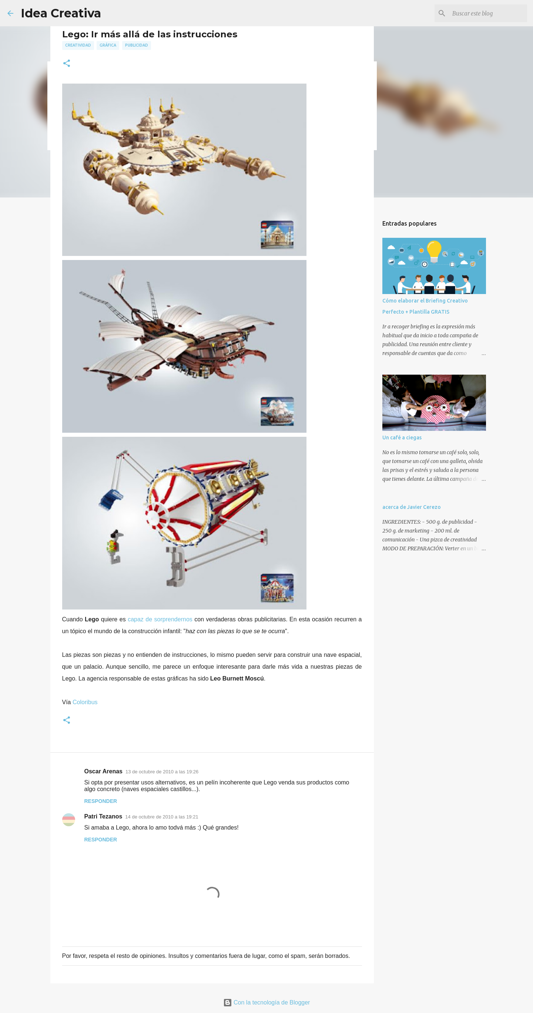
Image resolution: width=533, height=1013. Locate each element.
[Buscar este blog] (488, 13)
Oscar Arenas (103, 771)
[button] (66, 64)
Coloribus (85, 702)
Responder (100, 801)
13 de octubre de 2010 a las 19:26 (161, 771)
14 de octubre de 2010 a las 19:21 (161, 817)
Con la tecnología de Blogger (266, 1002)
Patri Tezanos (103, 816)
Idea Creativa (61, 13)
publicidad (136, 45)
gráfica (108, 45)
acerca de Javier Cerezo (411, 507)
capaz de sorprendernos (160, 619)
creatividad (78, 45)
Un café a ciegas (402, 437)
